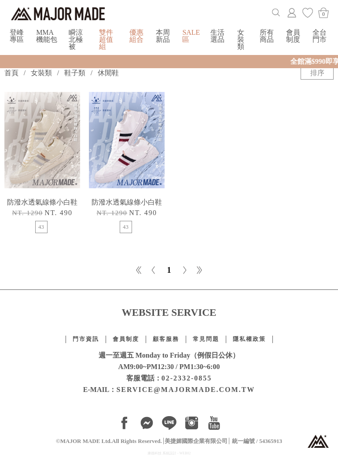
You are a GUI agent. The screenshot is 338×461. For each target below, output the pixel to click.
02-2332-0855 (187, 378)
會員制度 (293, 36)
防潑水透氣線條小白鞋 (42, 202)
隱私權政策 (249, 339)
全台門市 (319, 36)
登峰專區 (17, 36)
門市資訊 (86, 339)
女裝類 (240, 39)
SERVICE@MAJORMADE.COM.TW (185, 389)
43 (41, 227)
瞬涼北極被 (76, 39)
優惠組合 (136, 36)
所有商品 (267, 36)
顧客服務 (166, 339)
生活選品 (217, 36)
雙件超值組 (106, 39)
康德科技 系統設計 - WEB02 (169, 453)
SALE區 (191, 36)
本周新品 (163, 36)
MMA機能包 (46, 36)
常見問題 (206, 339)
